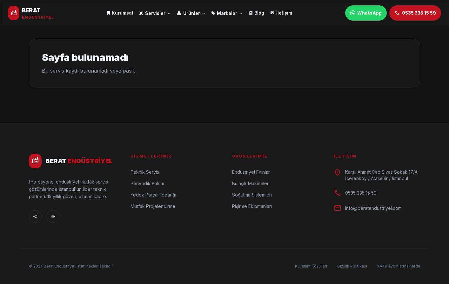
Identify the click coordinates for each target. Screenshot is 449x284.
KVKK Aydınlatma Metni (398, 266)
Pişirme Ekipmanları (252, 206)
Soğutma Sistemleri (252, 194)
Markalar (226, 13)
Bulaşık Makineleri (251, 183)
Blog (256, 13)
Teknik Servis (145, 172)
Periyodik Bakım (147, 183)
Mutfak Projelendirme (153, 206)
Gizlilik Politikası (352, 266)
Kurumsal (120, 13)
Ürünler (191, 13)
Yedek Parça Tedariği (153, 194)
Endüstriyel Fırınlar (251, 172)
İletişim (281, 13)
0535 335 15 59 (415, 13)
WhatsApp (366, 13)
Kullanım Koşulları (311, 266)
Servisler (155, 13)
